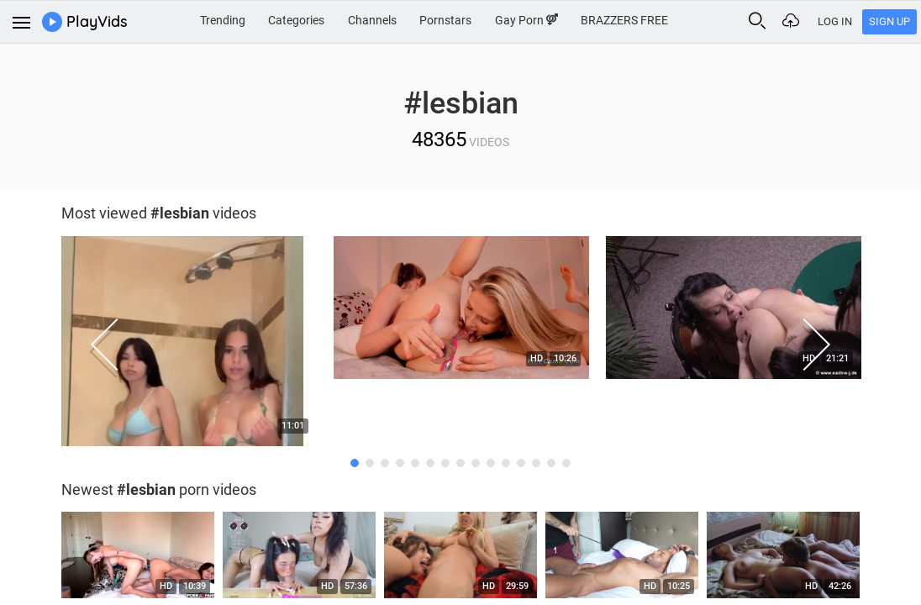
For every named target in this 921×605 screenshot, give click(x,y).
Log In (835, 21)
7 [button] (445, 463)
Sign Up (889, 21)
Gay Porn (526, 20)
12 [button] (521, 463)
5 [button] (415, 463)
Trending (222, 20)
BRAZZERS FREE (624, 20)
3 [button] (385, 463)
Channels (372, 20)
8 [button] (460, 463)
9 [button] (475, 463)
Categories (296, 20)
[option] (189, 345)
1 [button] (354, 463)
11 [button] (506, 463)
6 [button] (430, 463)
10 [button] (491, 463)
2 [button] (370, 463)
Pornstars (445, 20)
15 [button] (566, 463)
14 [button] (551, 463)
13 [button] (536, 463)
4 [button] (400, 463)
